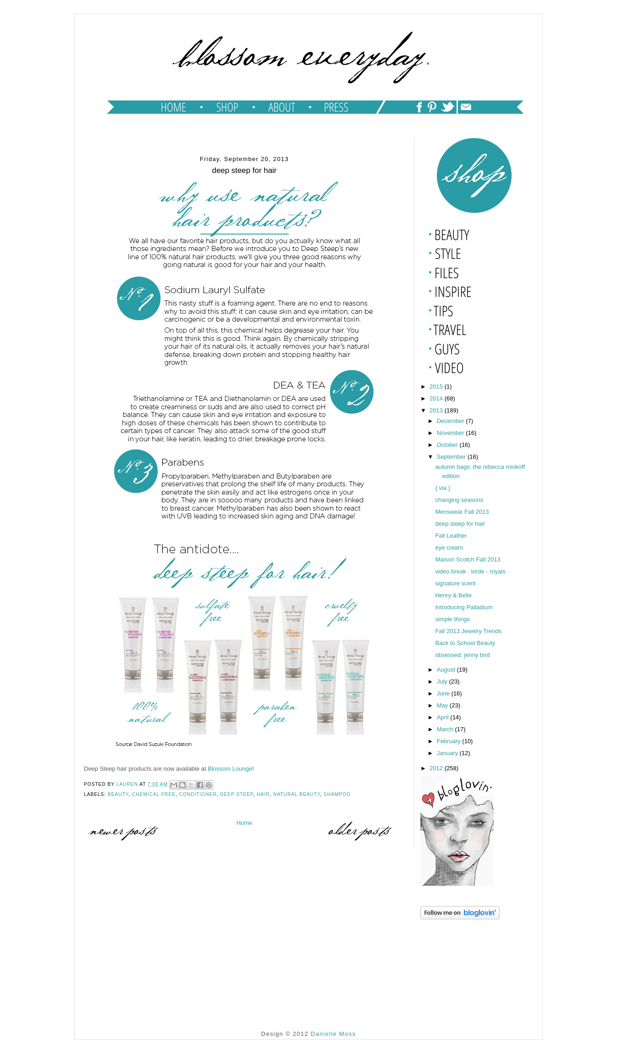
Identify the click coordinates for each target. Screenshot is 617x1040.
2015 (437, 386)
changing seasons (459, 499)
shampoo (337, 794)
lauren (127, 784)
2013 (437, 410)
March (446, 729)
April (444, 717)
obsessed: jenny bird (462, 654)
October (448, 444)
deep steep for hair (460, 523)
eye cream (449, 547)
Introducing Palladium (463, 607)
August (447, 669)
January (448, 753)
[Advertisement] (466, 968)
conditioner (198, 794)
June (444, 693)
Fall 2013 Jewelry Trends (468, 631)
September (452, 456)
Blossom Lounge (230, 768)
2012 (437, 768)
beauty (118, 794)
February (450, 741)
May (443, 705)
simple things (452, 619)
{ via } (443, 487)
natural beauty (296, 794)
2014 (437, 398)
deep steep (236, 794)
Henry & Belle (453, 595)
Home (245, 822)
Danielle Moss (333, 1033)
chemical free (154, 794)
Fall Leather (451, 535)
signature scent (455, 583)
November (451, 432)
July (443, 681)
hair (263, 794)
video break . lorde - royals (470, 571)
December (451, 420)
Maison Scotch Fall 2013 (467, 559)
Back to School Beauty (465, 643)
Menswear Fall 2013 (462, 511)
